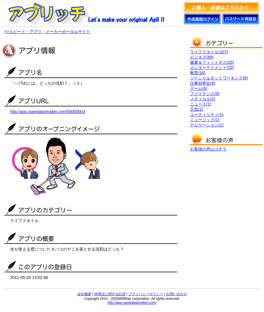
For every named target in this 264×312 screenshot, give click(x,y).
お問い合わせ (176, 294)
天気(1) (196, 109)
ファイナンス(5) (204, 93)
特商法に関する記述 (109, 294)
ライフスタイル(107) (209, 52)
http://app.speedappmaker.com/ (132, 303)
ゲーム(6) (198, 88)
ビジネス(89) (202, 57)
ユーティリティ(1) (206, 114)
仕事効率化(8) (202, 83)
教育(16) (197, 72)
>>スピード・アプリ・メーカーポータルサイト (47, 31)
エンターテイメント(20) (212, 67)
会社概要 (84, 294)
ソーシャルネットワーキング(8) (219, 78)
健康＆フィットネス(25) (212, 62)
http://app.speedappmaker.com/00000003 (47, 111)
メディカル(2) (202, 99)
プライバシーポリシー (145, 294)
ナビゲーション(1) (206, 125)
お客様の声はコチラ (208, 149)
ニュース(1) (200, 104)
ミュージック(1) (204, 119)
